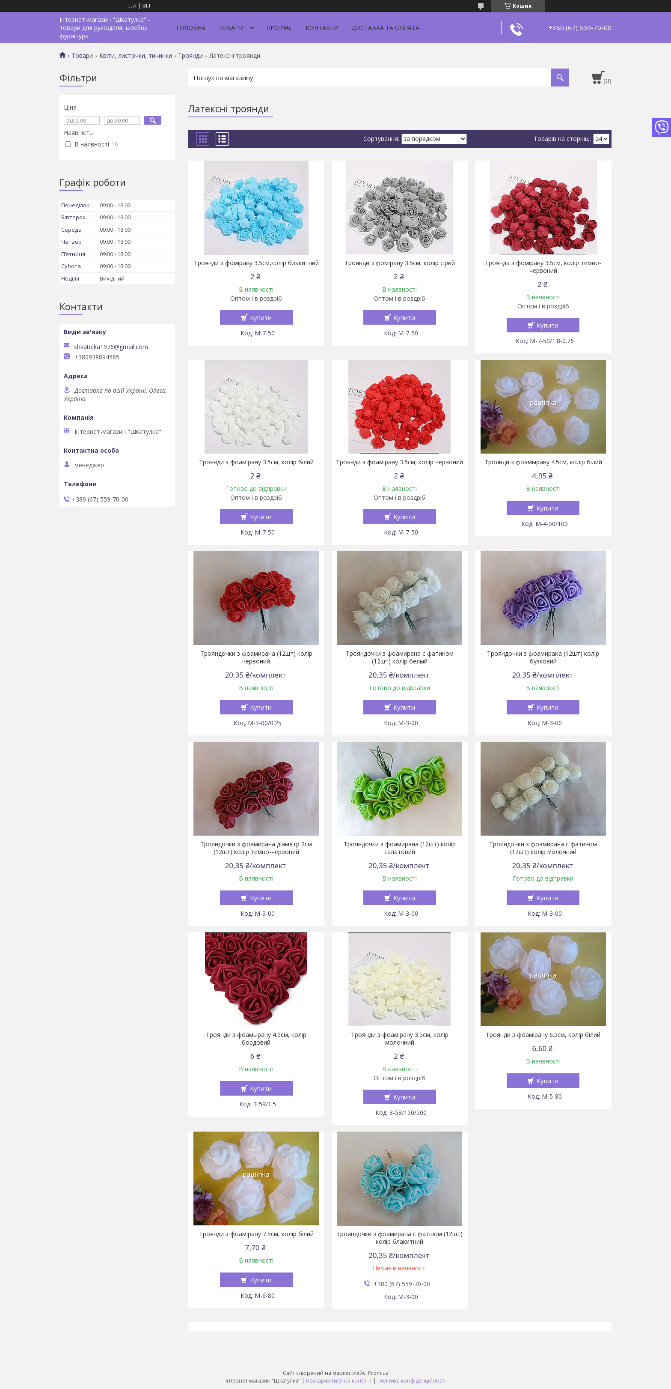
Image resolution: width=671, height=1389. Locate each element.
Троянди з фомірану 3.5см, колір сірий (399, 263)
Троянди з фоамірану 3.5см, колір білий (256, 462)
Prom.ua (378, 1373)
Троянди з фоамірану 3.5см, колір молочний (399, 1038)
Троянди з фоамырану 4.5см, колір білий (543, 462)
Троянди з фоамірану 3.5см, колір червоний (399, 462)
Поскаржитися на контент (339, 1380)
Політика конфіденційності (411, 1380)
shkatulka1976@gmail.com (111, 347)
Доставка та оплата (385, 28)
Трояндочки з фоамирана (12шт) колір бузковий (543, 657)
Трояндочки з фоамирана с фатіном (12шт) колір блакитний (399, 1238)
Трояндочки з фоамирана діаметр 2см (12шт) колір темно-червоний (256, 848)
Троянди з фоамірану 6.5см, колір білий (543, 1035)
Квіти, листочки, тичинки (135, 56)
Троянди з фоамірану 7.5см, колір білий (256, 1234)
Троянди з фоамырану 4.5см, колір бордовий (256, 1038)
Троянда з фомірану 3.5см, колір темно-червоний (543, 267)
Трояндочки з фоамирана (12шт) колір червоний (256, 657)
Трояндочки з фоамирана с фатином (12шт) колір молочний (543, 848)
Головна (190, 28)
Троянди (190, 56)
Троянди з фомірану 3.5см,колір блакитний (256, 263)
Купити (261, 317)
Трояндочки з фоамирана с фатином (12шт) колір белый (400, 657)
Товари (230, 28)
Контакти (322, 28)
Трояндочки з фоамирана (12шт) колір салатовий (400, 848)
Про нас (279, 28)
